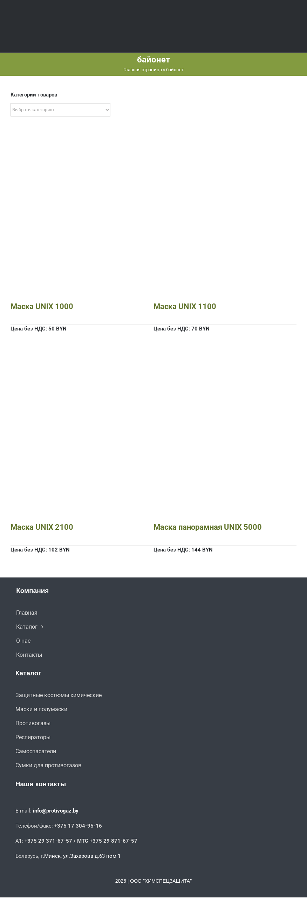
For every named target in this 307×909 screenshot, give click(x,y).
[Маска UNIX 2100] (82, 373)
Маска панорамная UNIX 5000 (208, 527)
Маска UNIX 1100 (185, 306)
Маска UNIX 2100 (42, 527)
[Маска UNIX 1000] (82, 153)
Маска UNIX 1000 (42, 306)
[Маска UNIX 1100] (225, 153)
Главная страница (142, 69)
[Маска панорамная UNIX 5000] (225, 373)
